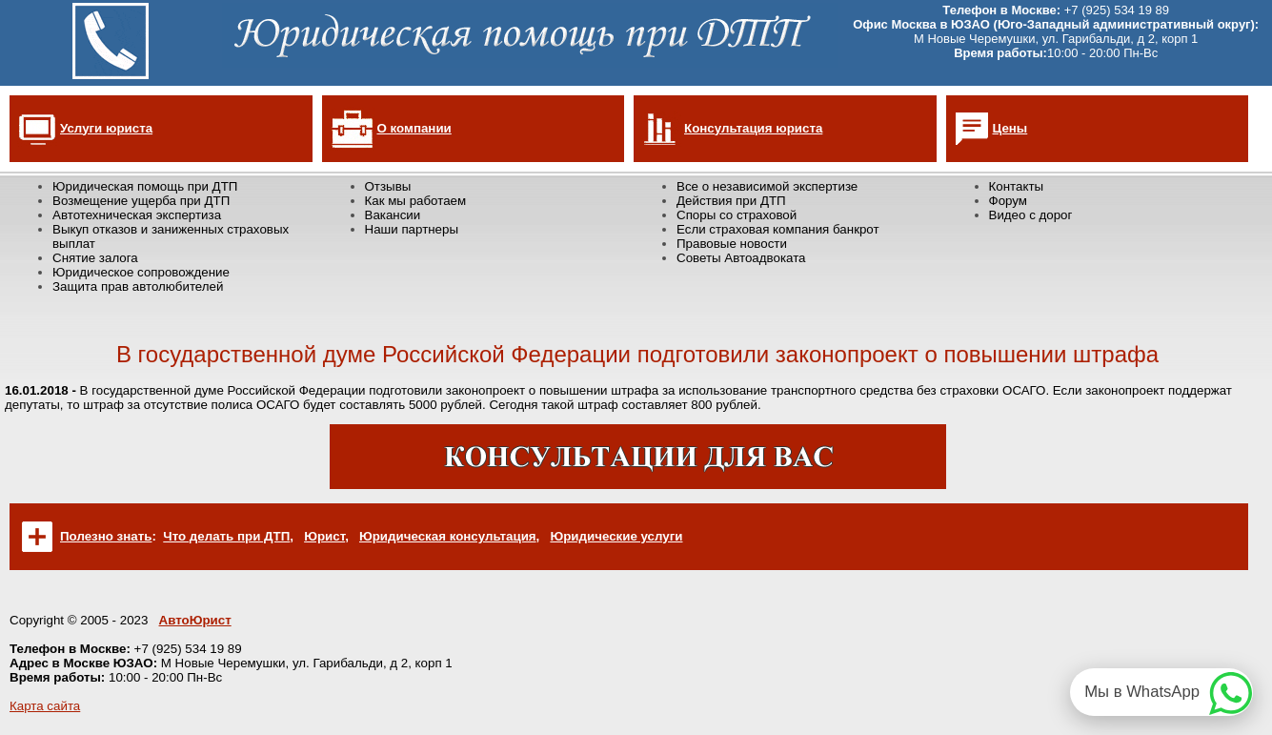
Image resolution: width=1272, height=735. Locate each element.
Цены (1010, 128)
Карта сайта (45, 706)
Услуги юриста (106, 128)
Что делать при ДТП (226, 536)
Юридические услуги (616, 536)
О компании (414, 128)
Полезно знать (105, 536)
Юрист (324, 536)
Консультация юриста (753, 128)
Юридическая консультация (447, 536)
